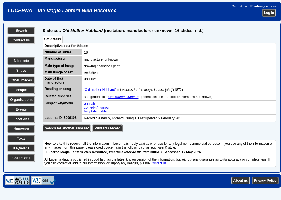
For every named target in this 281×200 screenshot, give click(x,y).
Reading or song (57, 89)
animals (89, 104)
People (21, 90)
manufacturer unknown (101, 59)
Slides (21, 70)
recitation (91, 72)
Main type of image (59, 66)
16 (86, 52)
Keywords (21, 148)
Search (21, 30)
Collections (21, 158)
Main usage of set (58, 72)
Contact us (21, 40)
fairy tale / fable (95, 111)
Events (21, 109)
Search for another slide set (67, 128)
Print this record (107, 128)
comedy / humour (97, 107)
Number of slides (57, 52)
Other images (21, 80)
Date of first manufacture (54, 80)
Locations (21, 119)
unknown (90, 79)
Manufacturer (55, 59)
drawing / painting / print (101, 66)
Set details (52, 39)
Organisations (21, 100)
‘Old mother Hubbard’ (100, 90)
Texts (21, 139)
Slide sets (21, 61)
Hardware (21, 129)
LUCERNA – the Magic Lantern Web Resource (62, 10)
